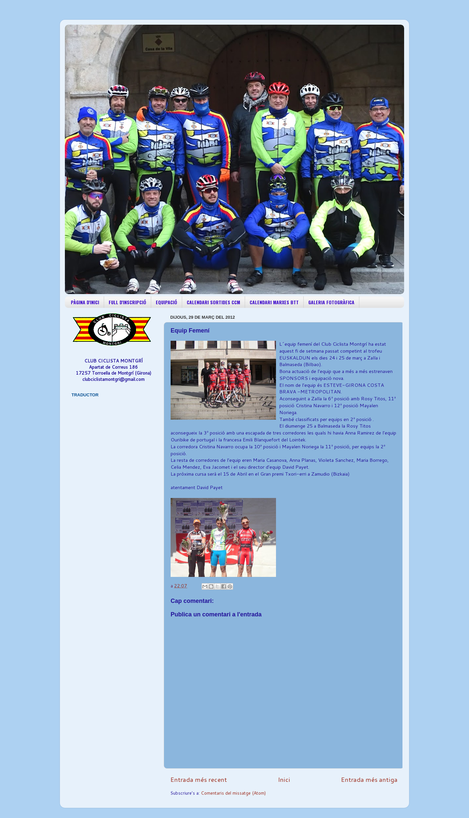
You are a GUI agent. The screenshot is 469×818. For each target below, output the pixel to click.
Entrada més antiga (369, 779)
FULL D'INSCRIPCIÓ (127, 302)
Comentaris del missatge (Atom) (233, 793)
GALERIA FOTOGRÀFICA (331, 302)
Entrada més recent (198, 779)
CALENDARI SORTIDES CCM (213, 302)
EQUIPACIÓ (166, 302)
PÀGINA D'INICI (85, 302)
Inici (284, 779)
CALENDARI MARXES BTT (274, 302)
